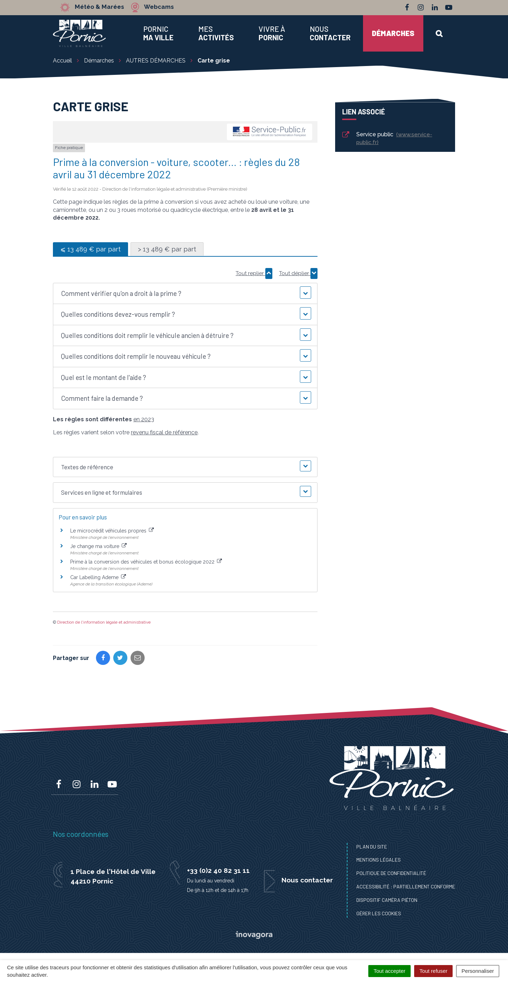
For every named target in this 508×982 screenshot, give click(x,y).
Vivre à (272, 33)
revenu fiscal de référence (164, 432)
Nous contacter (307, 880)
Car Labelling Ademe (98, 577)
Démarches (393, 33)
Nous (330, 33)
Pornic (158, 33)
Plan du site (371, 847)
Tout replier (254, 273)
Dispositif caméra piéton (386, 900)
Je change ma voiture (98, 546)
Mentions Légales (378, 860)
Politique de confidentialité (391, 873)
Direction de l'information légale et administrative (104, 622)
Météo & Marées (99, 7)
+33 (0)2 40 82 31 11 (218, 870)
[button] (185, 293)
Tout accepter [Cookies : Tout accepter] (389, 971)
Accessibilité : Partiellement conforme (405, 886)
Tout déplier (298, 273)
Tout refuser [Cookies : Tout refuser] (433, 971)
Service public (386, 138)
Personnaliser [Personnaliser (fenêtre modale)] (477, 971)
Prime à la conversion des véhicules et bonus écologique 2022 (146, 562)
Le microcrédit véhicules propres (112, 531)
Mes (216, 33)
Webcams (159, 7)
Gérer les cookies (378, 913)
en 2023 (143, 419)
